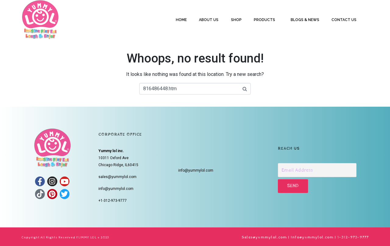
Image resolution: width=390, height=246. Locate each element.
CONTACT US (344, 20)
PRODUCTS (264, 20)
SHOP (236, 20)
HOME (181, 20)
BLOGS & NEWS (305, 20)
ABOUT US (208, 20)
